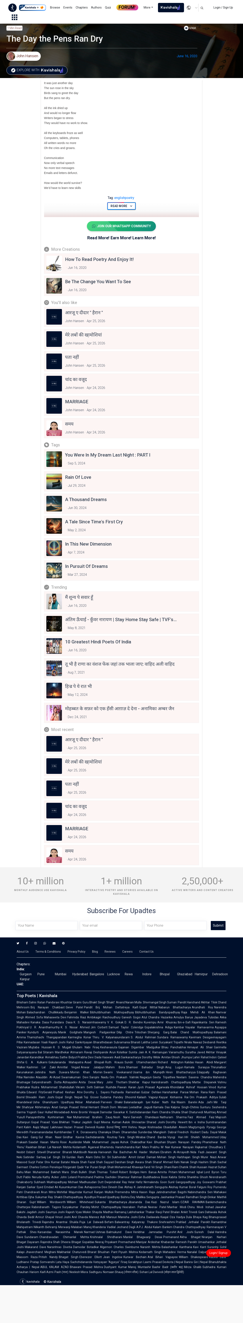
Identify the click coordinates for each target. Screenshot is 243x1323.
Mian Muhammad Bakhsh (43, 1172)
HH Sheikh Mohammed (201, 1137)
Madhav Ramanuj (114, 1212)
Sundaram (31, 1237)
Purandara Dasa (61, 1022)
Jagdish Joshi (35, 1212)
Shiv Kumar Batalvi (57, 1162)
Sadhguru (95, 1272)
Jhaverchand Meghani (41, 1252)
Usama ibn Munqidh (149, 1072)
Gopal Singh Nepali (69, 1097)
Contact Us (146, 951)
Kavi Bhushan (156, 1142)
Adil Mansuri (108, 1217)
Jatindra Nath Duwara (52, 1072)
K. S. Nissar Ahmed (75, 1027)
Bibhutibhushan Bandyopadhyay (157, 1012)
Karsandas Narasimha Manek (60, 1232)
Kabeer (213, 1257)
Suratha (190, 1052)
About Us (23, 951)
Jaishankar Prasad (172, 1197)
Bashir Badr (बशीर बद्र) (167, 1267)
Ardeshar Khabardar (161, 1242)
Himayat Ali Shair (200, 1047)
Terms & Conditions (48, 951)
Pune (41, 974)
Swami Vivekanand (118, 1072)
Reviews (110, 951)
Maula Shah (79, 1162)
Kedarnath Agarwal (86, 1147)
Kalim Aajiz (31, 1127)
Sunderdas (145, 1132)
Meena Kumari (111, 1122)
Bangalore (97, 974)
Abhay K (130, 1187)
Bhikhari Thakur (70, 1122)
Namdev (29, 1077)
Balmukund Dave (119, 1232)
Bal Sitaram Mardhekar (53, 1052)
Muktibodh (80, 1152)
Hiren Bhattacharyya (181, 1072)
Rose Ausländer (71, 1142)
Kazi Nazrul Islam (165, 1202)
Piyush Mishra (128, 1252)
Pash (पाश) (61, 1272)
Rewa (129, 974)
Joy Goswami (205, 1182)
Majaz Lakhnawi (52, 1127)
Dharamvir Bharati (59, 1152)
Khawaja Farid (141, 1167)
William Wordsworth (51, 1202)
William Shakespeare (193, 1257)
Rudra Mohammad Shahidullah (52, 1087)
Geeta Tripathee (164, 1077)
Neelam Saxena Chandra (194, 1077)
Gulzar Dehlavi (151, 1092)
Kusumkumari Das (71, 1187)
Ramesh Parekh (186, 1242)
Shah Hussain (198, 1167)
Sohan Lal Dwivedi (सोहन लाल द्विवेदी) (161, 1272)
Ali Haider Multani (146, 1152)
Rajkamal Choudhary (209, 1147)
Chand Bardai (156, 1137)
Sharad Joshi (156, 1122)
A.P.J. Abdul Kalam (148, 1227)
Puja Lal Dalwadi (91, 1222)
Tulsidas (213, 1017)
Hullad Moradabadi (57, 1112)
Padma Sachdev (105, 1177)
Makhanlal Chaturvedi (71, 1252)
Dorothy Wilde (151, 1057)
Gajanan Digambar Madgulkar (139, 1047)
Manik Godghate (70, 1032)
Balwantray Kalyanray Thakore (136, 1222)
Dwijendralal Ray (116, 1182)
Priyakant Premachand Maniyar (126, 1242)
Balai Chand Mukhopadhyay (191, 1032)
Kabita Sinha (177, 1177)
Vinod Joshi (63, 1217)
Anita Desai (87, 1082)
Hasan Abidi (204, 1062)
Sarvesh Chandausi (145, 1117)
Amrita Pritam (168, 1172)
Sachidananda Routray (101, 1137)
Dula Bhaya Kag (197, 1217)
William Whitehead (80, 1202)
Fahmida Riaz (76, 1017)
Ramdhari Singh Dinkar (201, 1197)
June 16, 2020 (187, 56)
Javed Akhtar (206, 1052)
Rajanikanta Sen (203, 1022)
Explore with (38, 70)
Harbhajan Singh (188, 1157)
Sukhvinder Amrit (124, 1157)
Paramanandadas (41, 1132)
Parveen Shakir (112, 1102)
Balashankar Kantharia (177, 1247)
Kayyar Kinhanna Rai (174, 1097)
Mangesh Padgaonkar (100, 1032)
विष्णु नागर (121, 1127)
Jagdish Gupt (91, 1122)
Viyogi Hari (175, 1137)
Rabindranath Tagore (46, 1207)
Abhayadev (70, 1082)
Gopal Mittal (148, 1007)
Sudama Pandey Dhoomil (118, 1097)
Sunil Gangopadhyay (181, 1182)
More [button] (147, 7)
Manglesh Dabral (164, 1132)
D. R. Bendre (134, 1022)
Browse (55, 7)
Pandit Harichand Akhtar (194, 1002)
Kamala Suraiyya (197, 1067)
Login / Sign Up (223, 7)
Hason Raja (147, 1192)
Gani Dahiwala (207, 1212)
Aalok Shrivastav (134, 1122)
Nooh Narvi (121, 1117)
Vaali (44, 1042)
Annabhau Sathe (56, 1057)
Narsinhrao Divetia (59, 1247)
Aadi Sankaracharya (127, 1057)
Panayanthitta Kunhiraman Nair (49, 1117)
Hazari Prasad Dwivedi (79, 1127)
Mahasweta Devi (55, 1017)
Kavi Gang (30, 1137)
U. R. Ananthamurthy (45, 1027)
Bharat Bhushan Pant (103, 1252)
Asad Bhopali (94, 1062)
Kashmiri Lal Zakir (41, 1067)
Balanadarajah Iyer (137, 1102)
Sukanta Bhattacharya (111, 1202)
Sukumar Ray (44, 1197)
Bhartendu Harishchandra (117, 1147)
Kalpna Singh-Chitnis (185, 1107)
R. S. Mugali (62, 1047)
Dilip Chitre (125, 1032)
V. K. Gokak (115, 1022)
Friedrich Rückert (189, 1132)
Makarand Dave (35, 1247)
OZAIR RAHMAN (192, 1202)
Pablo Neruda (32, 1177)
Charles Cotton (39, 1167)
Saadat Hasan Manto (43, 1142)
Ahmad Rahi (171, 1162)
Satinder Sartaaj (34, 1157)
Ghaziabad (184, 974)
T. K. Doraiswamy (85, 1132)
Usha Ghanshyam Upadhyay (53, 1102)
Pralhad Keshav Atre (68, 1092)
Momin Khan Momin (86, 1072)
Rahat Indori (209, 1057)
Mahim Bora (115, 1067)
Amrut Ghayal (44, 1217)
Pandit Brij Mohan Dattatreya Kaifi (111, 1007)
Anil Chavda (80, 1217)
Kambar (179, 1027)
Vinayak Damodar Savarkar (107, 1112)
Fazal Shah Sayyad (101, 1162)
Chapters (82, 7)
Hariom (34, 1272)
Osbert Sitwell (36, 1152)
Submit (218, 926)
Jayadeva (200, 1017)
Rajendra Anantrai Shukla (60, 1222)
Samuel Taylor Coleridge (126, 1027)
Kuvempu (150, 1022)
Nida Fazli (197, 1152)
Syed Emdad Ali (47, 1187)
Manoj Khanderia (95, 1227)
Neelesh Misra (78, 1272)
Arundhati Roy (202, 1007)
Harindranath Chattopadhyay (171, 1082)
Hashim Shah (207, 1162)
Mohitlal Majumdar (69, 1192)
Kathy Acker (51, 1177)
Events (67, 7)
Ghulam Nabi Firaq (85, 1047)
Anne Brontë (79, 1112)
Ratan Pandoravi (48, 1002)
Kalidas (189, 1062)
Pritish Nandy (48, 1257)
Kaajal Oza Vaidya (172, 1217)
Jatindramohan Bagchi (171, 1192)
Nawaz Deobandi (204, 1042)
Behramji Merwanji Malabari (64, 1227)
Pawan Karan (126, 1087)
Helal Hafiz (135, 1182)
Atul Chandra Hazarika (157, 1017)
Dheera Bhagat (71, 1242)
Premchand (85, 1177)
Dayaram (33, 1242)
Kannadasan (32, 1042)
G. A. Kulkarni (36, 1062)
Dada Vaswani (104, 1057)
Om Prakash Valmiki (124, 1077)
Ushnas (100, 1232)
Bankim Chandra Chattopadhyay (184, 1227)
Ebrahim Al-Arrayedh (175, 1152)
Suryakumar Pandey (76, 1207)
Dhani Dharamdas (124, 1132)
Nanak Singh (189, 1162)
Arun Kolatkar (118, 1052)
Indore (147, 974)
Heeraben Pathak (134, 1207)
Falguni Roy (204, 1187)
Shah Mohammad (119, 1167)
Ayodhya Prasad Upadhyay (102, 1197)
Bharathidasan (103, 1042)
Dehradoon (220, 974)
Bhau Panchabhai (174, 1047)
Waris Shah (70, 1172)
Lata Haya (62, 1262)
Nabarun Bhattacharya (174, 1007)
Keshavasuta (108, 1047)
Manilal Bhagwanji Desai (142, 1237)
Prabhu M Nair (160, 1147)
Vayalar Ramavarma (199, 1027)
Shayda (97, 1212)
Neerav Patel (157, 1207)
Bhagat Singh (68, 1257)
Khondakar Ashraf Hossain (188, 1087)
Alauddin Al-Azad (48, 1077)
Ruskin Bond (104, 1127)
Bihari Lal (44, 1147)
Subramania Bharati (127, 1042)
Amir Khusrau (166, 1022)
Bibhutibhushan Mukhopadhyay (112, 1012)
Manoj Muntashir (139, 1267)
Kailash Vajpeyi (147, 1097)
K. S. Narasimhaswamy (90, 1022)
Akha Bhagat (190, 1237)
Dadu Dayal (209, 1132)
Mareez (94, 1217)
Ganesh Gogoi (131, 1017)
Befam (109, 1222)
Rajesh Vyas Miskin (78, 1212)
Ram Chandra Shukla (166, 1112)
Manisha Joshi (128, 1217)
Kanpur (25, 979)
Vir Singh (157, 1167)
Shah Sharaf (153, 1162)
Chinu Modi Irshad (200, 1207)
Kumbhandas (63, 1132)
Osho (97, 1157)
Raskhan (31, 1147)
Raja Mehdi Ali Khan (198, 1012)
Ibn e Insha (197, 1122)
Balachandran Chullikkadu (45, 1012)
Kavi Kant (199, 1247)
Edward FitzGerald (39, 1092)
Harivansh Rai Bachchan (115, 1152)
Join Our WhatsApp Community (121, 226)
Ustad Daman (146, 1157)
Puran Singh (98, 1167)
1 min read (14, 28)
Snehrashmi (167, 1222)
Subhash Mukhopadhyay (50, 1182)
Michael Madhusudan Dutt (86, 1182)
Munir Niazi (209, 1157)
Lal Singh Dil (56, 1157)
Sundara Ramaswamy (172, 1037)
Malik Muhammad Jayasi (101, 1142)
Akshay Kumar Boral (182, 1187)
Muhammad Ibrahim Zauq (92, 1117)
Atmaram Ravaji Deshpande (89, 1052)
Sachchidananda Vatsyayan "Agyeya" (95, 1262)
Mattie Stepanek (204, 1082)
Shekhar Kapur (139, 1082)
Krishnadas (155, 1127)
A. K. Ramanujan (156, 1052)
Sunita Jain (136, 1052)
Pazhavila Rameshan (125, 1092)
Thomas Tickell (107, 1172)
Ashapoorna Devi (95, 1187)
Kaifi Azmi (46, 1272)
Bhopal (165, 974)
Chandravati (32, 1192)
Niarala (92, 1152)
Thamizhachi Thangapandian (47, 1037)
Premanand (171, 1237)
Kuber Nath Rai (163, 1102)
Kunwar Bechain (135, 1257)
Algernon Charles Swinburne (119, 1247)
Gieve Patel (74, 1007)
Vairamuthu (176, 1052)
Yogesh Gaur (35, 1112)
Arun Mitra (48, 1192)
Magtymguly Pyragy (202, 1127)
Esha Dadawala (149, 1217)
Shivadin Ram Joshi (40, 1097)
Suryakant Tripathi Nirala (175, 1042)
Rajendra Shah (50, 1242)
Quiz (108, 7)
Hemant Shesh (99, 1107)
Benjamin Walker (76, 1012)
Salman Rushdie (105, 1087)
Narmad (89, 1232)
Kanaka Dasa (40, 1022)
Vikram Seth (84, 1087)
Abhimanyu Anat (46, 1107)
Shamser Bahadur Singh (145, 1067)
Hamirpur (201, 974)
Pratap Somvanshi (42, 1262)
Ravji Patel (163, 1212)
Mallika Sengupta (147, 1197)
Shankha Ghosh (197, 1177)
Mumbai (60, 974)
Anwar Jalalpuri (93, 1067)
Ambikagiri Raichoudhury (104, 1017)
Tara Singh (126, 1137)
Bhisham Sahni (26, 1002)
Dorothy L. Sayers (97, 1092)
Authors (96, 7)
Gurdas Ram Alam (79, 1157)
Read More (121, 206)
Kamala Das (161, 1107)
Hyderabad (80, 974)
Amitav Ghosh (170, 1057)
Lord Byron (211, 1172)
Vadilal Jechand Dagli (121, 1227)
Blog (95, 951)
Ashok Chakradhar (133, 1142)
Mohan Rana (199, 1092)
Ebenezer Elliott (90, 1257)
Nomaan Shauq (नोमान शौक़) (120, 1272)
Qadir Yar (83, 1167)
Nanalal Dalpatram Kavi (203, 1252)
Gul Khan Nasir (50, 1137)
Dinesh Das (115, 1187)
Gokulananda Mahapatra (65, 1062)
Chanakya (104, 1132)
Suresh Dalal (204, 1232)
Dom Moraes (119, 1107)
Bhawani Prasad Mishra (86, 1267)
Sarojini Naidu (99, 1077)
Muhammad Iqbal (191, 1172)
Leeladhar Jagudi (140, 1107)
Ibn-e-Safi (184, 1022)
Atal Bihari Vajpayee (163, 1257)
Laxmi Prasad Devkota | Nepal (163, 1262)
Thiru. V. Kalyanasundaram (111, 1037)
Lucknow (113, 974)
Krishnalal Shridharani (106, 1237)
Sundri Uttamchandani (141, 1062)
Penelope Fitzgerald (63, 1167)
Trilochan (140, 1032)
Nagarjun (146, 1077)
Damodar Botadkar (86, 1247)
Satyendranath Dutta (47, 1082)
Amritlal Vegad (68, 1067)
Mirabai (141, 1137)
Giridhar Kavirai (73, 1137)
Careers (127, 951)
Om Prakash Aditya (204, 1097)
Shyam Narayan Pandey (184, 1142)
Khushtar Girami (70, 1002)
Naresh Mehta (62, 1147)
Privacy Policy (76, 951)
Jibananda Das (139, 1202)
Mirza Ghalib (192, 1267)
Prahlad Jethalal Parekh (193, 1222)
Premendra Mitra (126, 1192)
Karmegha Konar (79, 1037)
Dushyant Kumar (115, 1267)
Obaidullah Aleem (175, 1127)
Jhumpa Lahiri (190, 1057)
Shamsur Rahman (130, 1177)
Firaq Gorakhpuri (131, 1262)
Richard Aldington (171, 1062)
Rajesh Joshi (57, 1042)
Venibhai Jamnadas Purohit (154, 1232)
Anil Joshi (185, 1232)
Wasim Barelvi (186, 1102)
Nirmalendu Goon (155, 1182)
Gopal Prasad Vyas (44, 1122)
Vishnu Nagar (137, 1127)
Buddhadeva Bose (155, 1177)
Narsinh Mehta (150, 1247)
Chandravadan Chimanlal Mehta (64, 1237)
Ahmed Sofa (34, 1017)
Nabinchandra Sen (200, 1192)
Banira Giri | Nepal (196, 1262)
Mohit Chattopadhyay (106, 1207)
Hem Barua (149, 1172)
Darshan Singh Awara (129, 1162)
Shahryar (28, 1107)
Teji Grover (91, 1097)
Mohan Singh (166, 1157)
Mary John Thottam (112, 1082)
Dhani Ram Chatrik (176, 1167)
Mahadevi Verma (174, 1252)
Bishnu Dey (128, 1197)
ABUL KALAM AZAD (54, 1267)
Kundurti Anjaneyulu (42, 1032)
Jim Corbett (99, 1027)
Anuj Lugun (174, 1067)
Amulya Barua (183, 1017)
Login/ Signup (219, 1253)
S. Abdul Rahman (143, 1037)
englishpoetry (121, 198)
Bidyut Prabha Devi (81, 1057)
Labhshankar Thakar (141, 1212)
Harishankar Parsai (175, 1092)
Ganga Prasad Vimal (73, 1107)
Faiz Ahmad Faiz (201, 1117)
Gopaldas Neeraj (93, 1242)
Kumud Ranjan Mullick (98, 1192)
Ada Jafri (205, 1102)
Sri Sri (106, 1157)
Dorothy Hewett (176, 1122)
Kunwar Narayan (182, 1147)
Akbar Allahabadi (87, 1102)
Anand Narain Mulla (129, 1002)
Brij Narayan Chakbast (48, 1007)
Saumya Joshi (55, 1212)
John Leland (68, 1177)
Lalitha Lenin (149, 1042)
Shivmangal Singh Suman (160, 1002)
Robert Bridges (129, 1172)
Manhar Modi (176, 1207)
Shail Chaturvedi (192, 1112)
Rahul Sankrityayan (79, 1042)
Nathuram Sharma (173, 1117)
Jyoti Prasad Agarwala (153, 1087)
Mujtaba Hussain (40, 1047)
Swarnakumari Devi (74, 1077)
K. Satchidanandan (138, 1112)
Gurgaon (26, 974)
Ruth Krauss (114, 1062)
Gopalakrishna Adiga (158, 1027)
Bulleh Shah (87, 1172)
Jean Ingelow (112, 1257)
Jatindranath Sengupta (152, 1187)
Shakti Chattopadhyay (68, 1197)
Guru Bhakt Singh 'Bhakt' (99, 1002)
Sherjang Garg (158, 1032)
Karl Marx (142, 1147)
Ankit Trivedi (189, 1212)
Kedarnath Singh (150, 1252)
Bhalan (175, 1212)
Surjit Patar (35, 1162)
